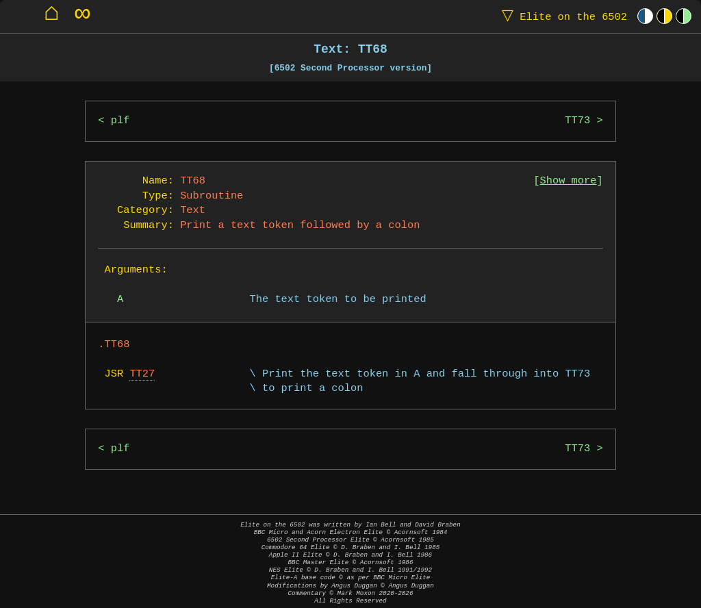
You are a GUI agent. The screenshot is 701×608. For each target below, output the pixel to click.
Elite (561, 16)
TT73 (577, 121)
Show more (568, 181)
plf (120, 121)
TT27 (142, 374)
